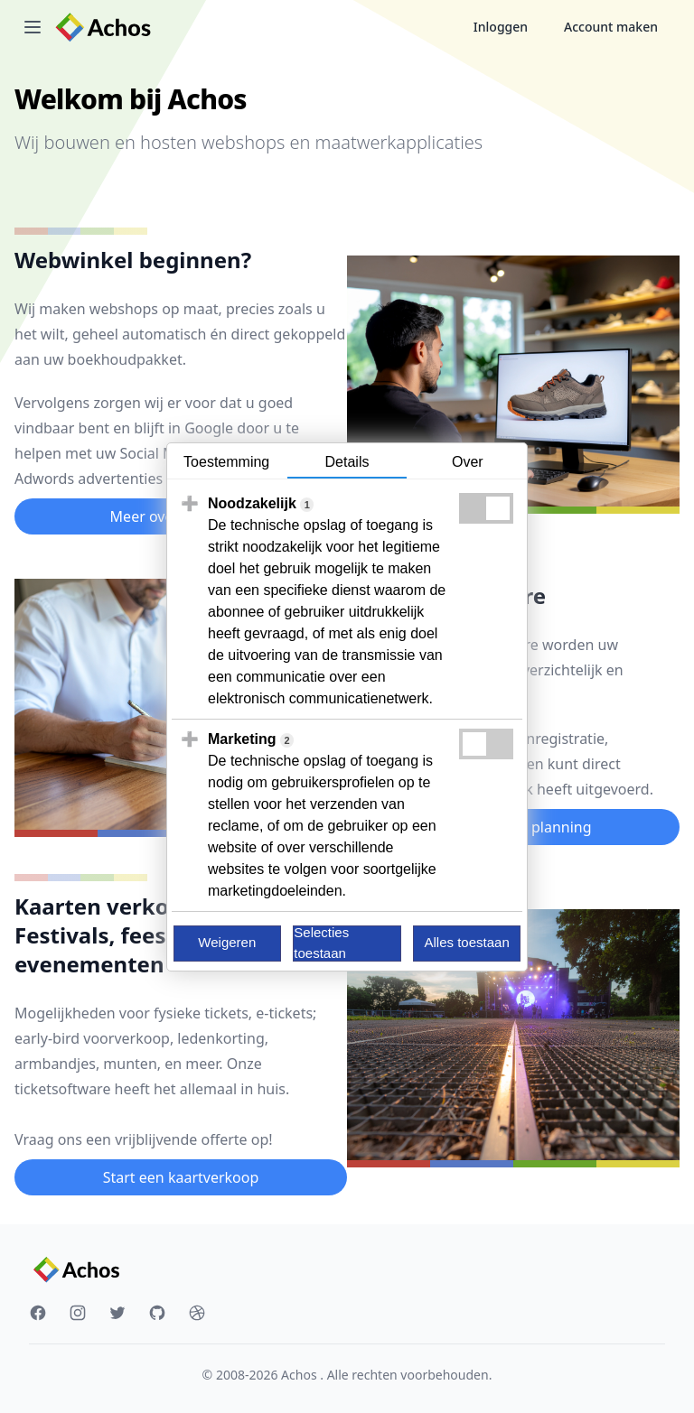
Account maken (611, 26)
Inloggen (501, 26)
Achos (300, 1374)
